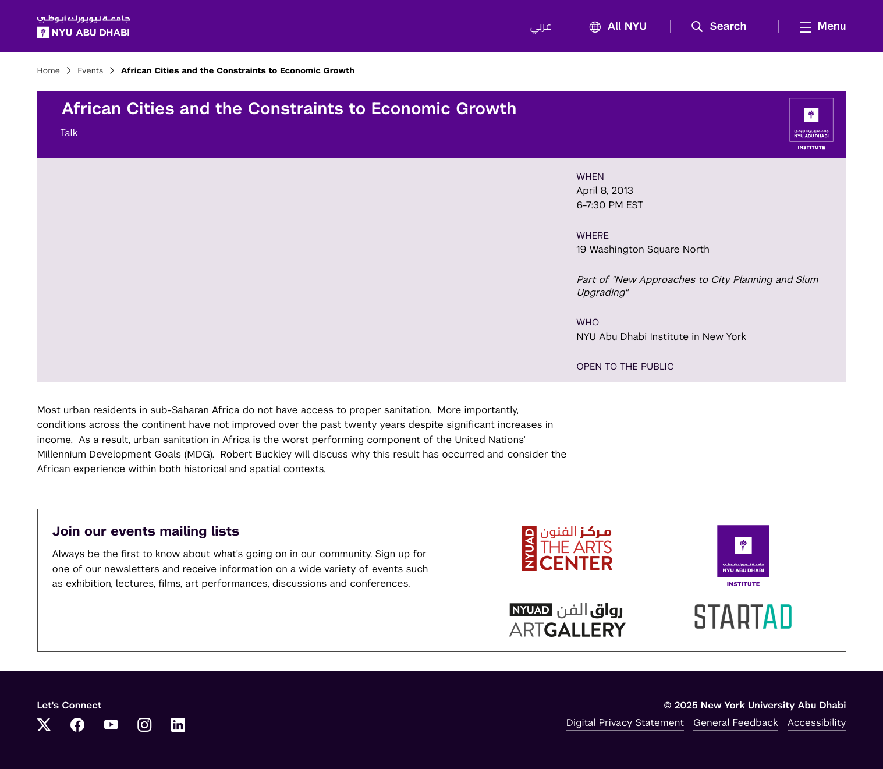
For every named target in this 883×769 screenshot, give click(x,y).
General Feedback (735, 722)
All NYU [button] (615, 27)
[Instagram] (144, 725)
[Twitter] (44, 725)
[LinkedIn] (178, 725)
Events (90, 71)
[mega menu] (819, 26)
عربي (541, 26)
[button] (723, 26)
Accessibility (817, 722)
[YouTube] (111, 725)
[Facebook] (77, 725)
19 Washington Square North (643, 249)
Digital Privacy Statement (625, 722)
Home (49, 71)
